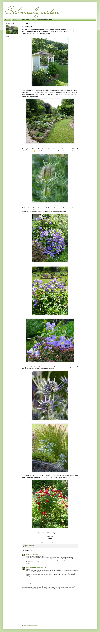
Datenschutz (16, 19)
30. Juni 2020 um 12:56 (41, 567)
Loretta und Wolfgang (38, 542)
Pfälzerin (50, 211)
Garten (26, 546)
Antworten (27, 563)
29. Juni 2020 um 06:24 (34, 554)
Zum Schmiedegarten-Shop (44, 19)
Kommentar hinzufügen (27, 583)
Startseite (7, 19)
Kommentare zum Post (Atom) (32, 625)
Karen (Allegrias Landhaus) (31, 567)
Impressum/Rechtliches (28, 19)
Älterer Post (75, 623)
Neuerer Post (24, 623)
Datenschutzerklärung (41, 588)
